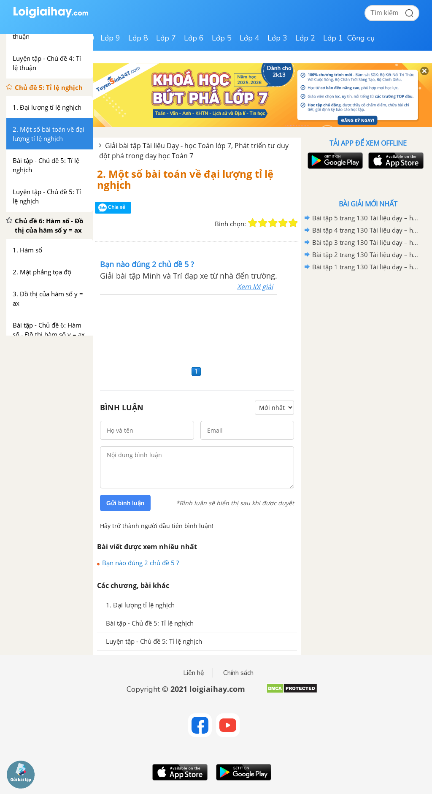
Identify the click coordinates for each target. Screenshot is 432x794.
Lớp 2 (305, 38)
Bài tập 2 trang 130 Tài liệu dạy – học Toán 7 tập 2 (366, 254)
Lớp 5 (222, 38)
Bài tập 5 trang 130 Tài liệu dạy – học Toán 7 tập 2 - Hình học (366, 218)
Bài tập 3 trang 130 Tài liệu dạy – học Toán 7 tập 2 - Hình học (366, 242)
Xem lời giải (255, 286)
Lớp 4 (249, 38)
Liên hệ (193, 672)
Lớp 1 (333, 38)
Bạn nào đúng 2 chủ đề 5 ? (140, 562)
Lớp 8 (138, 38)
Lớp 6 (194, 38)
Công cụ (361, 38)
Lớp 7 (166, 38)
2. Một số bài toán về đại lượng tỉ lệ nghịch (185, 179)
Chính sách (238, 672)
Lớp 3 (277, 38)
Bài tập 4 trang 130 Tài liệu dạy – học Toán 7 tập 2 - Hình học (366, 230)
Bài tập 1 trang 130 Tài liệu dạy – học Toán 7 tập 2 (366, 267)
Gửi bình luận (125, 503)
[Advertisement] (197, 329)
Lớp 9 (110, 38)
